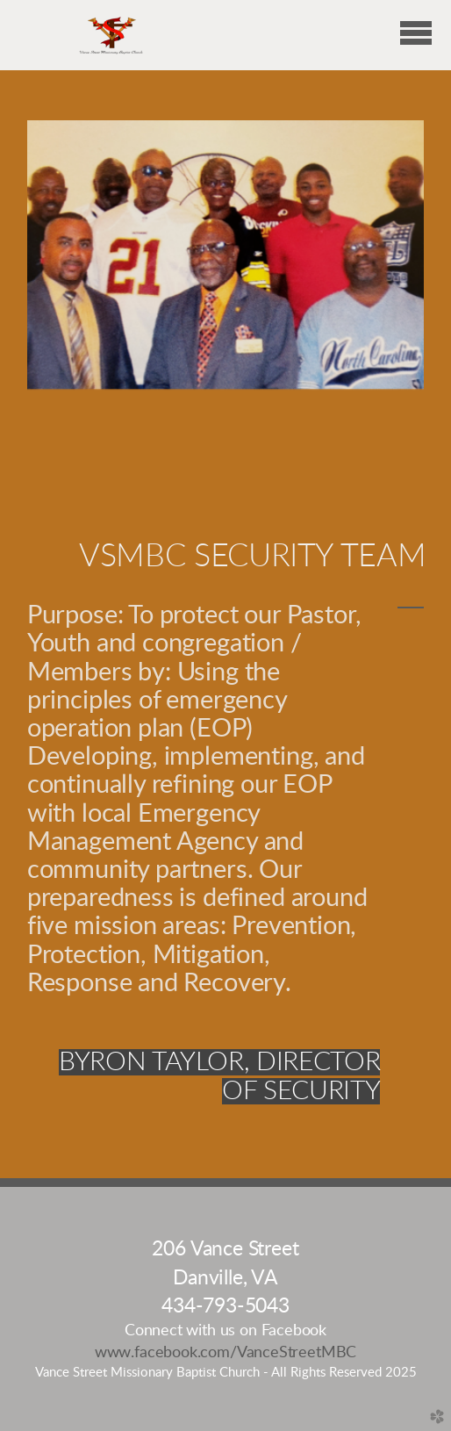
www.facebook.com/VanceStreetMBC (225, 1353)
